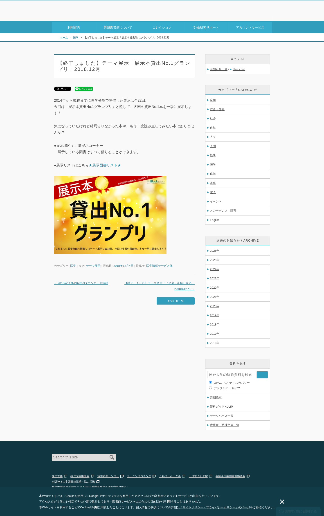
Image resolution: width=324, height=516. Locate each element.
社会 (213, 117)
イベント (216, 200)
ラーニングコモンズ (139, 475)
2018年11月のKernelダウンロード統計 (81, 282)
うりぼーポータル (170, 475)
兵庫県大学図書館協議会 (230, 475)
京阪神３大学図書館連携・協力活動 (73, 480)
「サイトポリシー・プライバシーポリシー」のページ (215, 507)
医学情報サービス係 (159, 265)
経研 (213, 154)
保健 (213, 173)
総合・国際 (217, 108)
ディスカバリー (239, 382)
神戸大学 (57, 475)
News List (239, 68)
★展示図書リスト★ (105, 164)
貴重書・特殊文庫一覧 (224, 424)
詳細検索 (216, 396)
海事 (213, 182)
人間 (213, 145)
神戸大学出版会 (79, 475)
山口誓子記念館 (198, 475)
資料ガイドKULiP (221, 406)
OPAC (218, 382)
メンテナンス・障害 (223, 210)
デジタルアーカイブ (227, 387)
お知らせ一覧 (176, 299)
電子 (213, 191)
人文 (213, 136)
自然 (213, 127)
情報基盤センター (108, 475)
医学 (73, 265)
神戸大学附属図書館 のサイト (72, 15)
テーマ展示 (93, 265)
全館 (213, 99)
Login (263, 12)
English (215, 219)
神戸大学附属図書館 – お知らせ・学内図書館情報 (78, 9)
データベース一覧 (221, 415)
